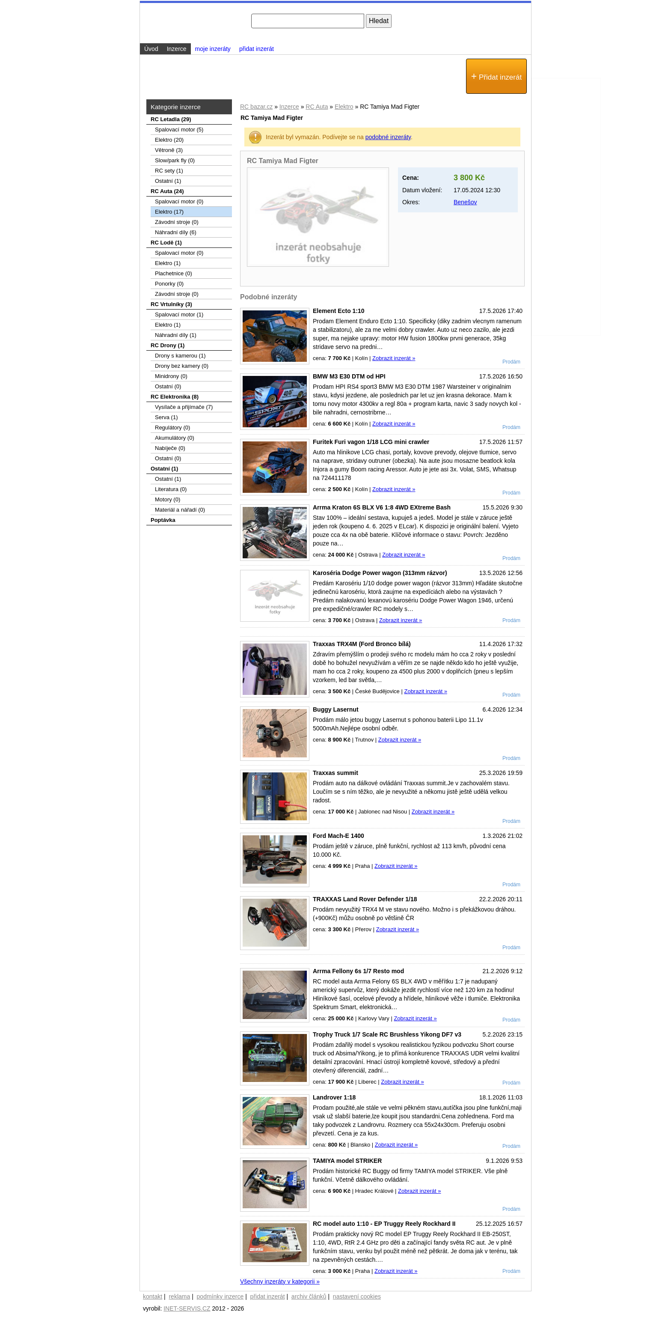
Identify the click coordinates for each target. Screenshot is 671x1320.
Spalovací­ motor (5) (179, 129)
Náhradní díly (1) (175, 335)
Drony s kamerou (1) (180, 355)
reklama (179, 1296)
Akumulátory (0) (174, 438)
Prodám (511, 361)
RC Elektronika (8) (175, 396)
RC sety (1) (169, 170)
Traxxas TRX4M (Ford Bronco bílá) (362, 644)
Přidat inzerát (496, 76)
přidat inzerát (256, 48)
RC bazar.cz (256, 106)
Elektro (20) (169, 140)
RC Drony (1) (167, 345)
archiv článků (309, 1296)
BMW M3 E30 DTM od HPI (349, 376)
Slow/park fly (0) (175, 160)
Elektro (344, 106)
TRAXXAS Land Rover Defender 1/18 (365, 899)
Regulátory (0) (172, 427)
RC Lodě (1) (166, 242)
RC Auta (317, 106)
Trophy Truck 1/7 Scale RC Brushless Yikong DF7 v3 (387, 1034)
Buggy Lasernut (336, 709)
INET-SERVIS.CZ (186, 1308)
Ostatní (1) (168, 181)
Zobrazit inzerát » (393, 358)
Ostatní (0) (168, 386)
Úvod (151, 48)
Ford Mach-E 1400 (338, 835)
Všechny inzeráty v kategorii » (280, 1281)
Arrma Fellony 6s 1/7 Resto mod (358, 971)
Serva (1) (166, 417)
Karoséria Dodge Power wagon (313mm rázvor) (380, 572)
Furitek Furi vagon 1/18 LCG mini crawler (371, 441)
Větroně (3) (169, 150)
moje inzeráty (213, 48)
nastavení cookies (357, 1296)
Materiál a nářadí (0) (180, 510)
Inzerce (289, 106)
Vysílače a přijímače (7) (184, 407)
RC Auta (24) (167, 191)
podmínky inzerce (220, 1296)
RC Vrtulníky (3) (171, 304)
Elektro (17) (169, 212)
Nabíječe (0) (170, 448)
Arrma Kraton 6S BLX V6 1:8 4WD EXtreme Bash (382, 507)
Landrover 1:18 (334, 1097)
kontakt (152, 1296)
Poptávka (163, 520)
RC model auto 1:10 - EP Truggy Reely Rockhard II (384, 1223)
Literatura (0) (171, 489)
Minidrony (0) (171, 376)
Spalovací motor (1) (179, 314)
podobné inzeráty (388, 137)
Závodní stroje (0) (177, 222)
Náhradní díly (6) (175, 232)
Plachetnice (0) (173, 273)
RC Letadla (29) (171, 119)
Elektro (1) (168, 263)
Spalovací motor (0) (179, 201)
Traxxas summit (335, 772)
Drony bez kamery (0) (181, 366)
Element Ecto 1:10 (339, 310)
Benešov (465, 202)
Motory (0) (167, 499)
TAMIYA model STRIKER (347, 1160)
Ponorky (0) (169, 283)
